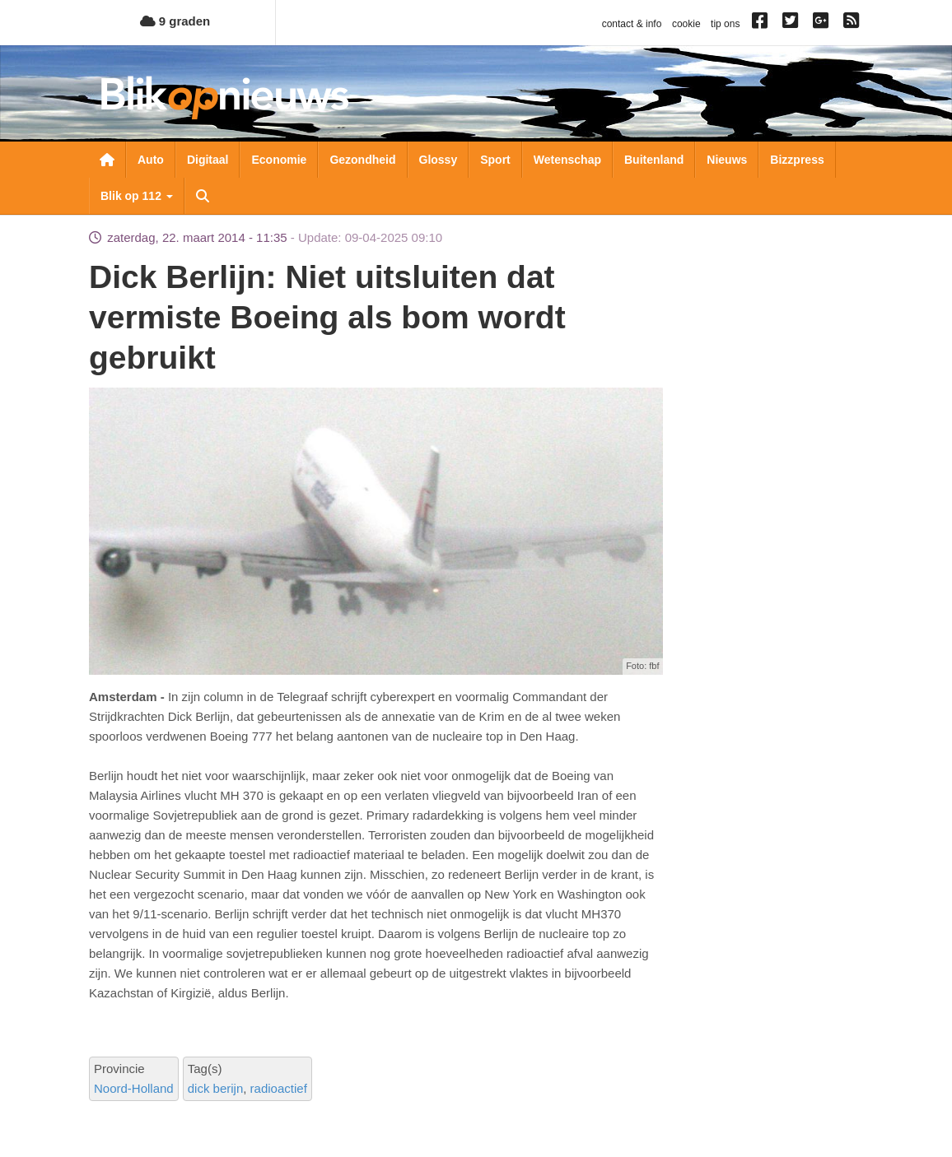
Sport (495, 159)
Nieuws (727, 159)
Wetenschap (567, 159)
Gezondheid (362, 159)
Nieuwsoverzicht (107, 160)
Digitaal (208, 159)
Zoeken (202, 196)
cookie (686, 24)
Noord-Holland (134, 1088)
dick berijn (216, 1088)
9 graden (175, 21)
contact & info (632, 24)
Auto (151, 159)
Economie (278, 159)
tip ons (725, 24)
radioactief (278, 1088)
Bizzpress (797, 159)
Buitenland (654, 159)
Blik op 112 (136, 195)
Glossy (438, 159)
